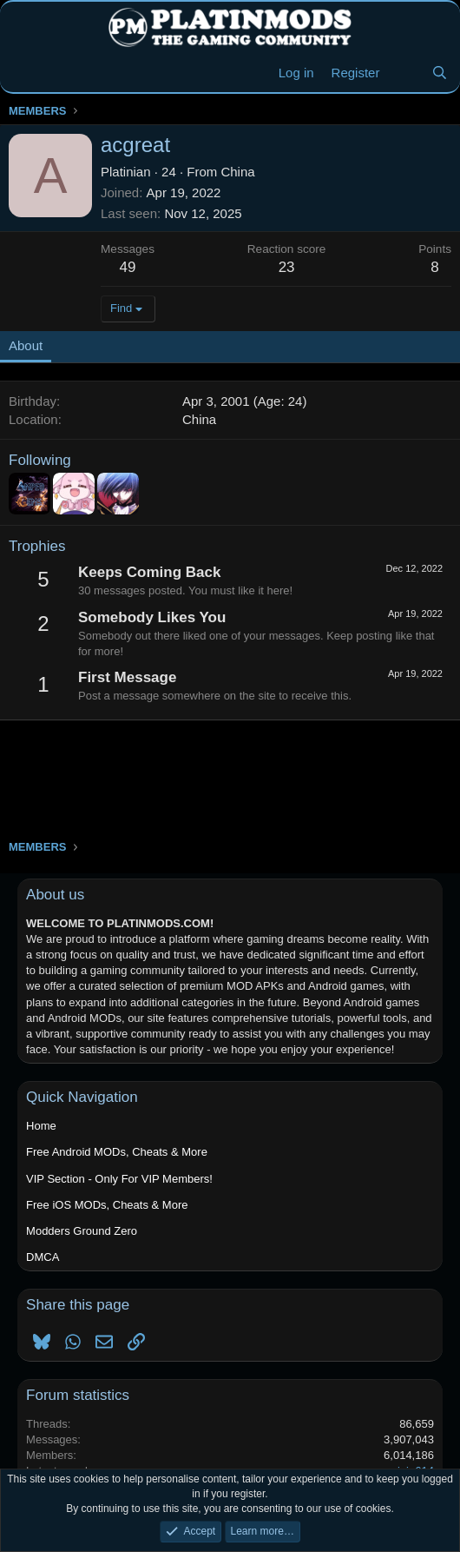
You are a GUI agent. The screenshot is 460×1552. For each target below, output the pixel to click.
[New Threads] (405, 72)
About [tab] (26, 345)
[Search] (440, 72)
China (237, 171)
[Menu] (23, 73)
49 (128, 267)
